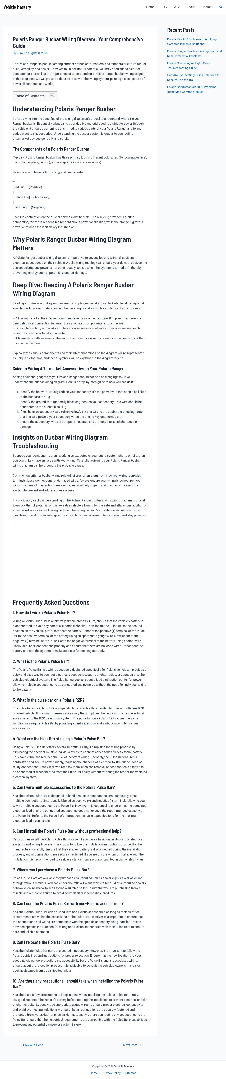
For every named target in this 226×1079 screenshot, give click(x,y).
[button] (50, 96)
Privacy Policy (111, 1073)
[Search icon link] (221, 7)
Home (153, 7)
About (192, 7)
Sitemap (130, 1073)
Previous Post (31, 1045)
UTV (167, 7)
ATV (178, 7)
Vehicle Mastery (17, 7)
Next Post (131, 1045)
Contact (207, 7)
